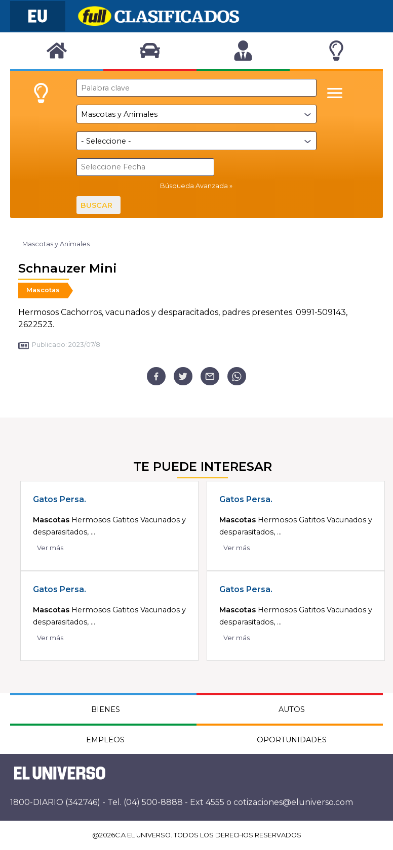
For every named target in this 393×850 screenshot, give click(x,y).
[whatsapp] (236, 376)
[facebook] (156, 376)
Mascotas (43, 290)
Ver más (50, 548)
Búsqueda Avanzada (194, 186)
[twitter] (183, 376)
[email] (209, 376)
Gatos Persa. (59, 499)
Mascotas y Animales (56, 244)
